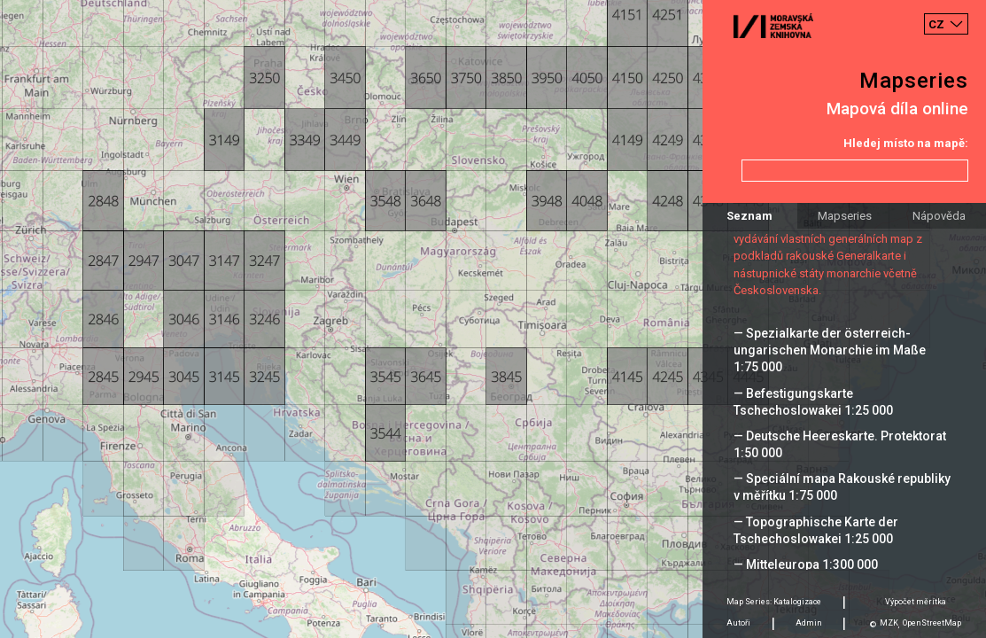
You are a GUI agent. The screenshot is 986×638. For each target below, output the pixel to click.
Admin (809, 623)
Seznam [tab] (749, 215)
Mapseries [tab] (845, 215)
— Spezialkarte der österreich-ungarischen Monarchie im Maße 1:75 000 (830, 350)
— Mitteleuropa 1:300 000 (806, 564)
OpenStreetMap (932, 623)
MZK (889, 623)
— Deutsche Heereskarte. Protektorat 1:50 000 (840, 444)
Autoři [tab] (738, 623)
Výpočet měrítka (915, 601)
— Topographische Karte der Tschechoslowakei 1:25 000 (816, 530)
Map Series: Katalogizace (773, 601)
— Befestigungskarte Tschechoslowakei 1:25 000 (813, 401)
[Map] (493, 319)
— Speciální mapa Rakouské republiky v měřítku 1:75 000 (842, 486)
